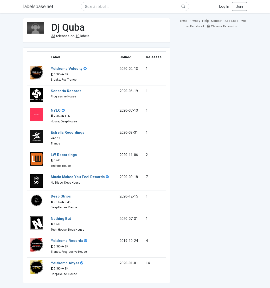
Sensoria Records (66, 91)
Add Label (232, 21)
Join (239, 6)
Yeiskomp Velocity (67, 68)
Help (205, 21)
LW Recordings (64, 155)
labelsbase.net (38, 6)
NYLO (56, 110)
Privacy (194, 21)
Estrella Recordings (67, 132)
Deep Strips (61, 196)
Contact (216, 21)
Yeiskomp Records (67, 241)
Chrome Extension (222, 26)
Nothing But (61, 218)
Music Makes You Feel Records (78, 177)
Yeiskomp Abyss (65, 263)
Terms (182, 21)
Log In (224, 6)
